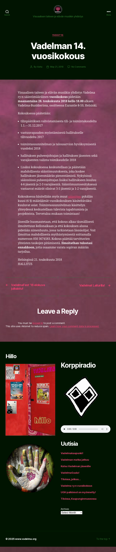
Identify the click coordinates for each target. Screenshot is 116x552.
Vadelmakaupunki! (72, 458)
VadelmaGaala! (70, 478)
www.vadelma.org (26, 544)
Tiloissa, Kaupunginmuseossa (78, 504)
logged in (38, 328)
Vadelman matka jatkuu (75, 465)
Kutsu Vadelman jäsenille (76, 471)
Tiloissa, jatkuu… (71, 484)
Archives (65, 514)
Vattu (39, 71)
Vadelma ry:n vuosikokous (76, 491)
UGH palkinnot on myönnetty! (78, 497)
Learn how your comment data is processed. (74, 331)
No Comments (79, 71)
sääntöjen (75, 201)
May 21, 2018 (57, 71)
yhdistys (58, 39)
